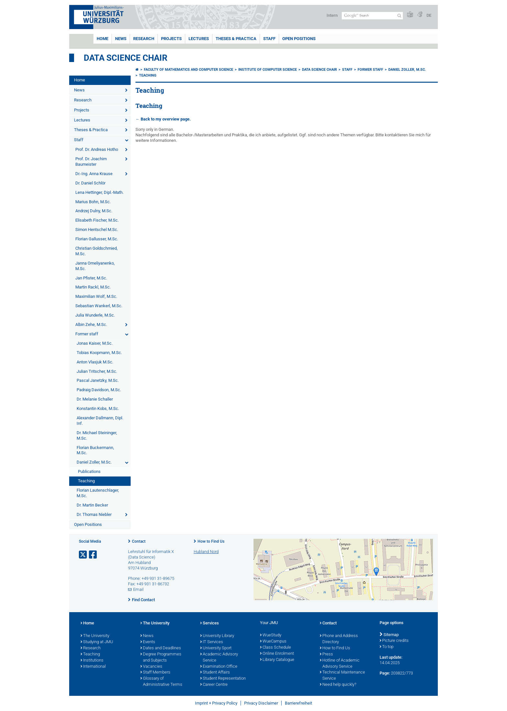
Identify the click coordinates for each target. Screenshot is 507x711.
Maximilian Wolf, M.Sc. (96, 296)
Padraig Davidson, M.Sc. (99, 389)
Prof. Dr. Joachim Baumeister (91, 161)
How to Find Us (211, 541)
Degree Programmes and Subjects (160, 658)
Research (143, 38)
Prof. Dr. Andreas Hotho (96, 149)
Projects (171, 38)
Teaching (86, 480)
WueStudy (270, 635)
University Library (217, 636)
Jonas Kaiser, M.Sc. (95, 343)
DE (428, 15)
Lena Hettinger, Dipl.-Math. (99, 192)
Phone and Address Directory (339, 639)
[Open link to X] (83, 554)
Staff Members (155, 672)
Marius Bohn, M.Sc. (93, 201)
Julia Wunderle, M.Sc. (95, 315)
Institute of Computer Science (267, 70)
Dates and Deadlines (160, 648)
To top (387, 647)
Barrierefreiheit (298, 703)
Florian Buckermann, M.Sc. (95, 450)
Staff (269, 38)
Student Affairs (215, 672)
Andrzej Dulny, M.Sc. (93, 210)
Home (102, 38)
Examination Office (218, 667)
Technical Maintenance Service (342, 676)
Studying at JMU (97, 642)
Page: (385, 673)
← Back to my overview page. (163, 119)
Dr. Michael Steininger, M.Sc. (97, 435)
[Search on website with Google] (372, 15)
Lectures (199, 38)
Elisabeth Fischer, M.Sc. (97, 220)
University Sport (216, 648)
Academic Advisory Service (219, 658)
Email (138, 589)
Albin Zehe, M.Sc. (91, 324)
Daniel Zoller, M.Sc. (94, 462)
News (120, 38)
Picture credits (394, 641)
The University (95, 636)
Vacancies (151, 667)
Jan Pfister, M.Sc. (91, 278)
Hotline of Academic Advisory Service (340, 664)
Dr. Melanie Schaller (95, 399)
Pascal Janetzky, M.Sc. (98, 380)
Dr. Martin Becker (92, 505)
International (93, 667)
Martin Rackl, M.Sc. (93, 287)
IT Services (211, 642)
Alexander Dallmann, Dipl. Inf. (100, 420)
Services (209, 623)
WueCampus (273, 641)
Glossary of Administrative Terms (161, 682)
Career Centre (214, 685)
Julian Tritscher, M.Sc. (97, 371)
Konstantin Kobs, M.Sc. (98, 408)
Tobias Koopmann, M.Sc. (99, 352)
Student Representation (223, 679)
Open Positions (299, 38)
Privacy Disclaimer (261, 703)
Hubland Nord (206, 551)
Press (326, 654)
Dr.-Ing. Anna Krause (94, 173)
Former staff (86, 333)
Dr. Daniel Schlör (90, 183)
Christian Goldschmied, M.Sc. (96, 251)
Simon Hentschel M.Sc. (96, 229)
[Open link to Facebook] (93, 554)
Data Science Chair (125, 58)
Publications (89, 471)
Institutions (92, 661)
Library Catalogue (277, 660)
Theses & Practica (236, 38)
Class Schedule (275, 648)
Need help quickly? (338, 685)
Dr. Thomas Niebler (94, 514)
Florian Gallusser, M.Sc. (96, 238)
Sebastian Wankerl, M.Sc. (98, 305)
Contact (139, 541)
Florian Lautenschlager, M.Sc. (98, 493)
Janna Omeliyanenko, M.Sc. (95, 266)
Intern (332, 15)
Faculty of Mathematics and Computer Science (188, 70)
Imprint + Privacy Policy (216, 703)
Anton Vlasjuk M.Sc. (95, 362)
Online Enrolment (277, 654)
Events (147, 642)
